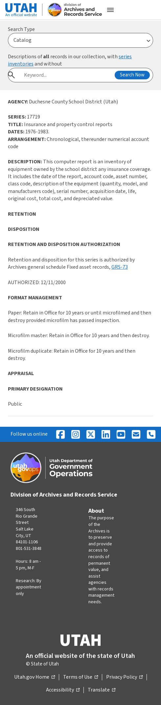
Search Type (21, 29)
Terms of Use (80, 677)
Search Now (132, 74)
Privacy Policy (124, 677)
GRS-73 (119, 267)
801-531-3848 (28, 548)
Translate (101, 690)
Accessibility (63, 690)
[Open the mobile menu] (110, 10)
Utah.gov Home (34, 677)
